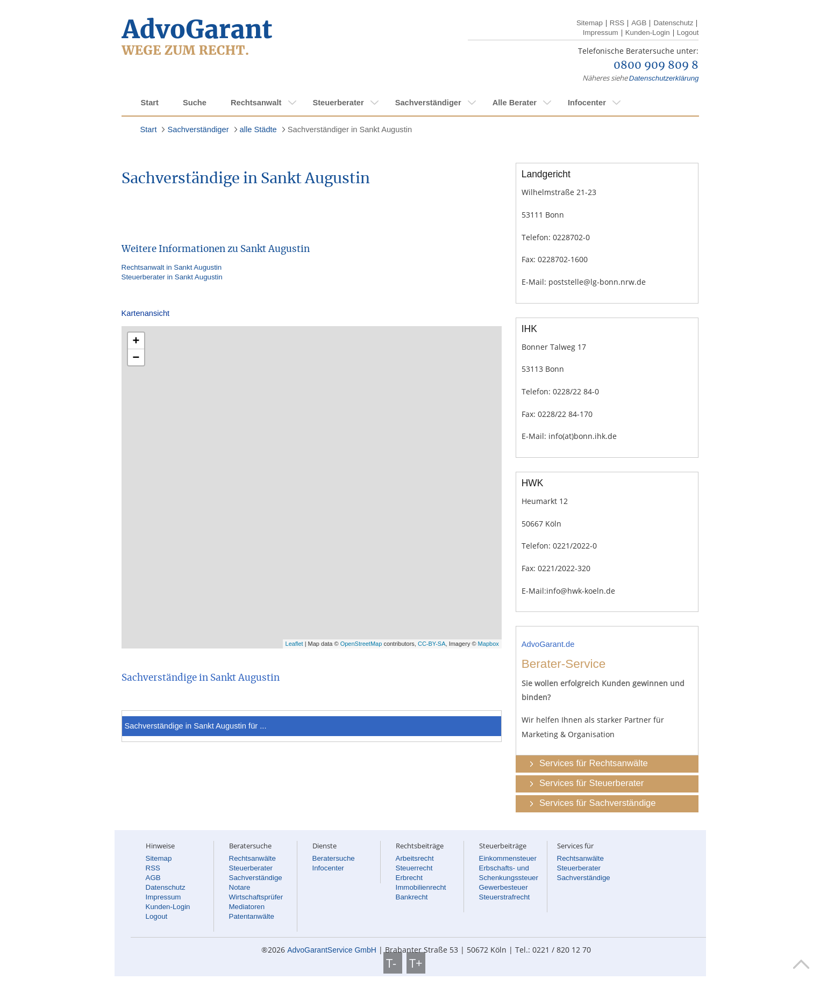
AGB (638, 23)
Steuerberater (337, 102)
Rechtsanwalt (256, 102)
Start (150, 102)
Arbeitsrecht (415, 858)
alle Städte (258, 129)
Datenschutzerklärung (664, 78)
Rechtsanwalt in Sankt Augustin (172, 267)
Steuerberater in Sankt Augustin (172, 277)
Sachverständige (255, 878)
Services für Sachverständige (597, 803)
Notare (240, 887)
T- (393, 963)
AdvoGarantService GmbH (331, 950)
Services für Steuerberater (591, 783)
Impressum (600, 32)
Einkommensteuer (508, 858)
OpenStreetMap (361, 643)
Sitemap (589, 23)
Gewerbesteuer (503, 887)
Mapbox (488, 643)
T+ (416, 963)
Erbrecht (409, 878)
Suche (194, 102)
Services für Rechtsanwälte (593, 763)
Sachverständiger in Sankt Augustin (350, 129)
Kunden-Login (647, 32)
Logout (688, 32)
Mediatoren (247, 907)
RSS (617, 23)
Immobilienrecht (421, 887)
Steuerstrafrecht (504, 897)
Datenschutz (673, 23)
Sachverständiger (428, 102)
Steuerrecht (414, 868)
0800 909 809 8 (656, 65)
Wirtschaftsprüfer (256, 897)
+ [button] (136, 340)
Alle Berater (515, 102)
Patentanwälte (251, 916)
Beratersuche (333, 858)
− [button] (136, 357)
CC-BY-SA (432, 643)
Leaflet (294, 643)
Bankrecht (412, 897)
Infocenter (587, 102)
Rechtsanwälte (252, 858)
